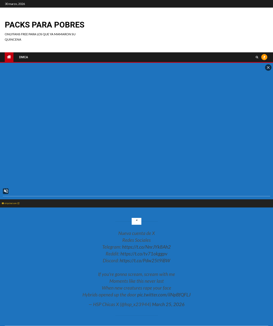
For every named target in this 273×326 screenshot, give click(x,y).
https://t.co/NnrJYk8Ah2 (146, 247)
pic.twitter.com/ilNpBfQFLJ (164, 294)
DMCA (23, 57)
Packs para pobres (44, 24)
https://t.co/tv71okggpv (143, 253)
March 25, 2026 (168, 304)
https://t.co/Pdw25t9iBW (145, 260)
